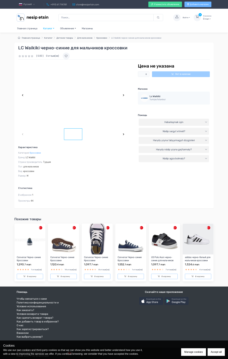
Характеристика (28, 147)
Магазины (87, 28)
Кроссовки (101, 38)
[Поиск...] (106, 17)
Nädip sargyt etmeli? (185, 131)
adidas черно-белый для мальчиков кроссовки (197, 259)
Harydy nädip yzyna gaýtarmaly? (181, 149)
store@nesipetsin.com (86, 4)
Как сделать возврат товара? (35, 317)
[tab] (174, 122)
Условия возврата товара (32, 313)
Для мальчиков (84, 38)
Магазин (143, 89)
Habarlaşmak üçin (185, 122)
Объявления (68, 28)
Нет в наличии (180, 74)
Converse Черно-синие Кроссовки (29, 259)
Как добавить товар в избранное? (38, 321)
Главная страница (27, 28)
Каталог (48, 28)
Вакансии (23, 332)
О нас (20, 325)
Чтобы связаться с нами (32, 298)
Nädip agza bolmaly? (185, 158)
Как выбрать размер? (30, 336)
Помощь (142, 115)
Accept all (216, 352)
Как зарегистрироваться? (33, 329)
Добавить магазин (198, 4)
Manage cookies (193, 352)
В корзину (29, 276)
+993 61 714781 (57, 4)
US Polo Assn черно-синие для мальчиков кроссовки (162, 260)
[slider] (26, 56)
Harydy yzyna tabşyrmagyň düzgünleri (180, 140)
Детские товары (64, 38)
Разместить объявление (165, 4)
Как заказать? (25, 310)
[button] (151, 301)
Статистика (25, 188)
